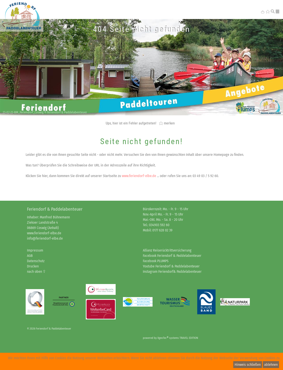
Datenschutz (35, 261)
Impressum (35, 250)
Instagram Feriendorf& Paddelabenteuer (172, 271)
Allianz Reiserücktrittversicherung (167, 250)
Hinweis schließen (248, 364)
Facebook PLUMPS (155, 261)
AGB (30, 256)
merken (169, 123)
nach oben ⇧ (36, 271)
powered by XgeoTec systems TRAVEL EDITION (170, 337)
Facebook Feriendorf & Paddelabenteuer (172, 256)
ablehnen (271, 364)
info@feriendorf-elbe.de (45, 238)
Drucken (33, 266)
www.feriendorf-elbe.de (139, 176)
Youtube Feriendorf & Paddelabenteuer (171, 266)
